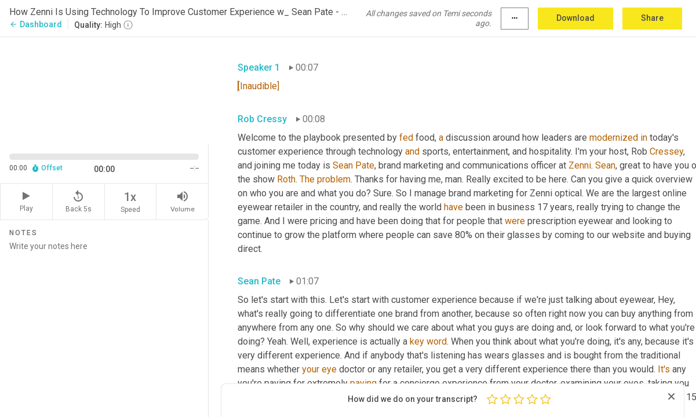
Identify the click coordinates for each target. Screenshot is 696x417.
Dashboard (35, 24)
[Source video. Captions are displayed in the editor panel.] (104, 89)
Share (652, 18)
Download (575, 18)
